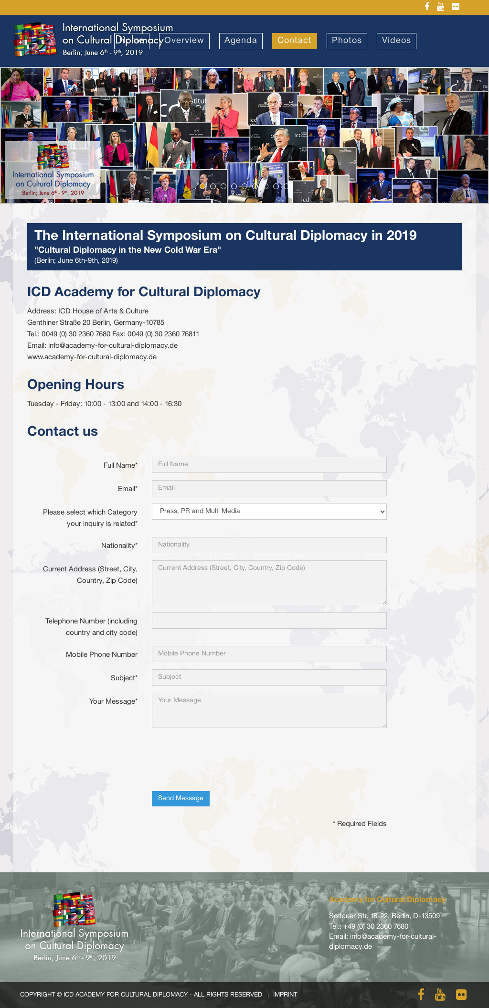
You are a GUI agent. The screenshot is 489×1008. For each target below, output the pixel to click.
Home (131, 41)
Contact (294, 41)
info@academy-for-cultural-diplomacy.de (113, 346)
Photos (347, 41)
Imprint (285, 995)
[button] (37, 135)
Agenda (240, 41)
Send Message (180, 798)
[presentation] (224, 753)
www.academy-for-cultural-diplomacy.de (92, 357)
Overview (184, 41)
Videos (396, 41)
